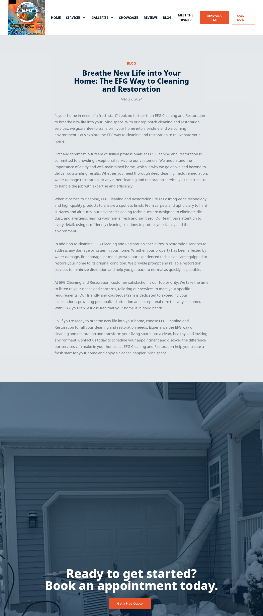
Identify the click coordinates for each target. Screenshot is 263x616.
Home (56, 17)
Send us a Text (214, 17)
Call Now (240, 17)
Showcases (129, 17)
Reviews (151, 17)
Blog (167, 17)
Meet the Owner (185, 17)
